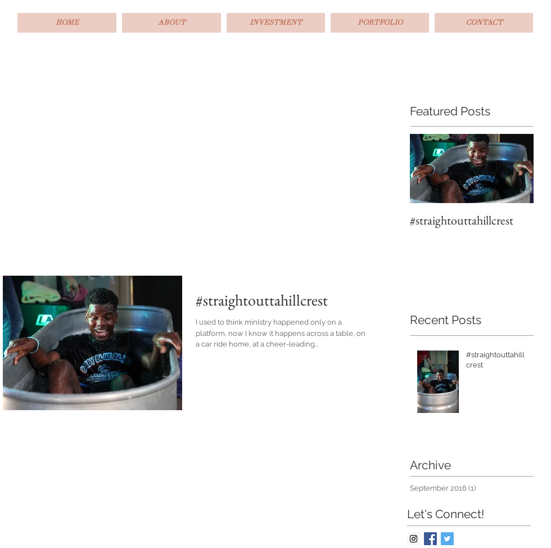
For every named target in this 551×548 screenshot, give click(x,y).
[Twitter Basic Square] (447, 538)
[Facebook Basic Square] (430, 538)
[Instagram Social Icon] (413, 538)
